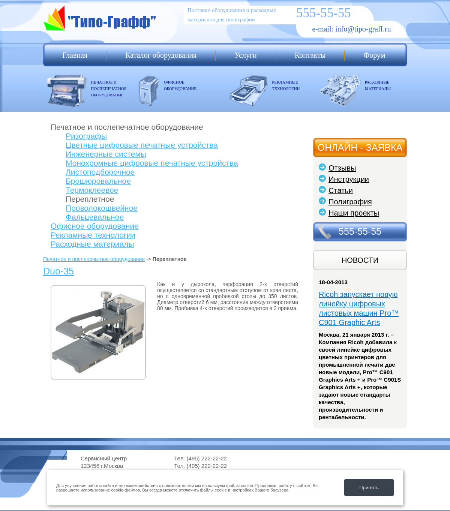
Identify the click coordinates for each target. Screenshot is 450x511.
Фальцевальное (95, 217)
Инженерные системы (106, 154)
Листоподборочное (100, 172)
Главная (74, 55)
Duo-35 (58, 271)
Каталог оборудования (160, 55)
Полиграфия (350, 202)
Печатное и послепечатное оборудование (94, 259)
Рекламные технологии (93, 235)
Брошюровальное (98, 181)
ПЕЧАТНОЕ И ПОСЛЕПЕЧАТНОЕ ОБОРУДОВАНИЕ (108, 88)
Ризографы (86, 136)
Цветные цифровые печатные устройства (142, 145)
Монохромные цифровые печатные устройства (152, 163)
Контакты (310, 55)
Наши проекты (353, 213)
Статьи (340, 190)
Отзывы (342, 168)
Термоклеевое (92, 190)
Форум (374, 55)
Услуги (245, 55)
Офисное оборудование (95, 226)
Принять (369, 487)
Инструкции (348, 179)
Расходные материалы (92, 244)
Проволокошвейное (102, 208)
